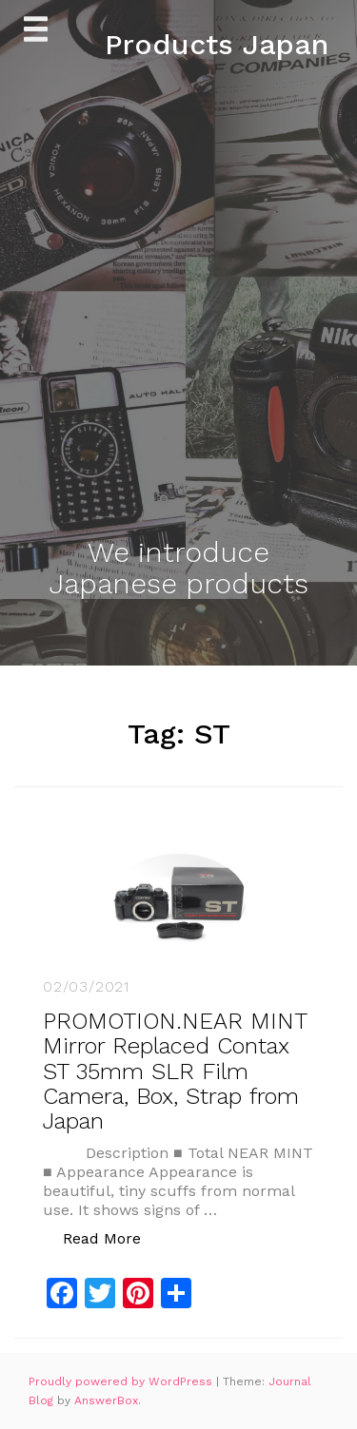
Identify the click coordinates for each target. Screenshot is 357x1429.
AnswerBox (106, 1400)
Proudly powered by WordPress (122, 1381)
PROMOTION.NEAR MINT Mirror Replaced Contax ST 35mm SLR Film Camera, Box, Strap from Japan (175, 1071)
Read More (112, 1237)
